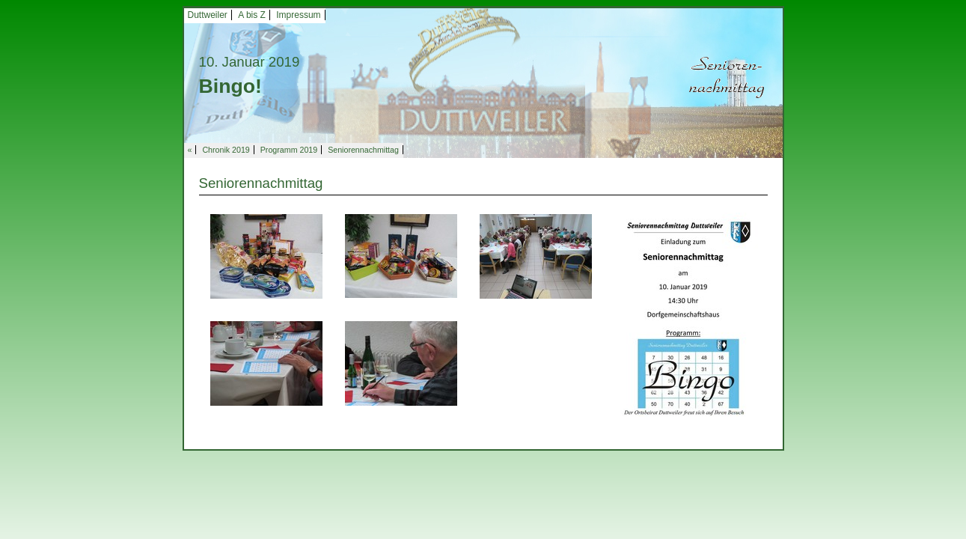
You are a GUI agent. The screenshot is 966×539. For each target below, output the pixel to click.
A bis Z (252, 15)
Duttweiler (207, 15)
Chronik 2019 (225, 149)
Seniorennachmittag (363, 149)
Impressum (298, 15)
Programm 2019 (288, 149)
